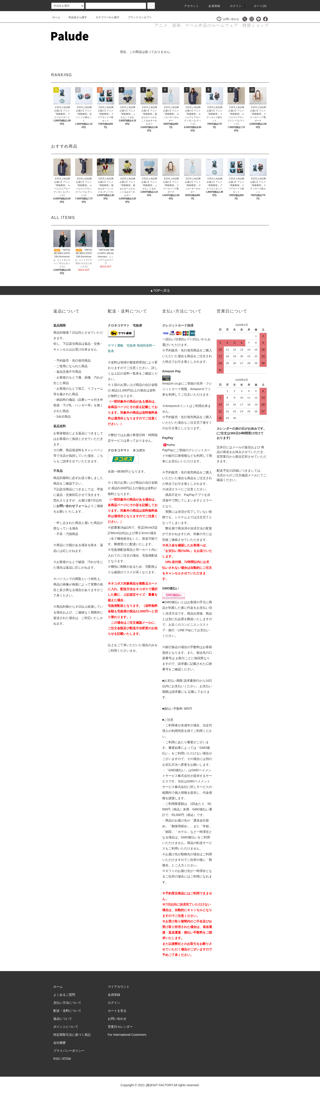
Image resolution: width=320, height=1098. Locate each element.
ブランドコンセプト (137, 17)
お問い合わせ (228, 19)
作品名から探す (75, 17)
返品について (62, 1018)
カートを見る (117, 1010)
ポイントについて (65, 1026)
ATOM (66, 1058)
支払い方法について (67, 1002)
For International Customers (127, 1034)
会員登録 (211, 6)
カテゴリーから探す (105, 17)
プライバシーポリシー (68, 1050)
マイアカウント (119, 986)
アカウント (189, 6)
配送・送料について (67, 1010)
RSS (56, 1058)
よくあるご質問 (64, 994)
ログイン (233, 6)
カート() (257, 6)
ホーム (56, 17)
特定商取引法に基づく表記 (72, 1034)
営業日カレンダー (120, 1026)
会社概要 (59, 1042)
